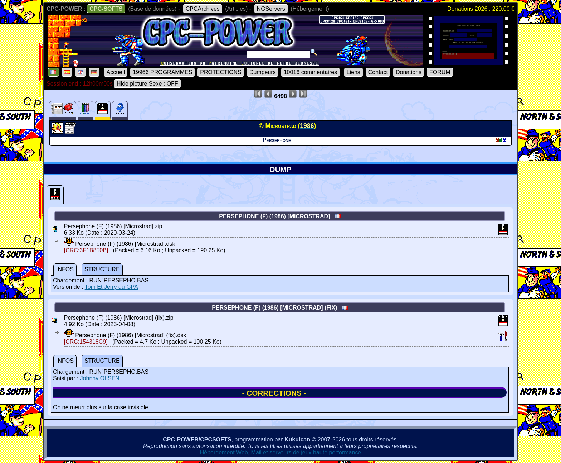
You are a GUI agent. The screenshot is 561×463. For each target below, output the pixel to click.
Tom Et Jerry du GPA (111, 287)
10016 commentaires (310, 72)
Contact (378, 72)
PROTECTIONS (221, 72)
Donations (408, 72)
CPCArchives (203, 9)
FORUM (439, 72)
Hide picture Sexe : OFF (147, 84)
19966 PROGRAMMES (162, 72)
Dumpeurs (262, 72)
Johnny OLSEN (99, 378)
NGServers (271, 9)
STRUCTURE (102, 269)
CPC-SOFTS (105, 9)
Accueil (115, 72)
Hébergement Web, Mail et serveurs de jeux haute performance (280, 452)
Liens (353, 72)
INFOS (65, 269)
